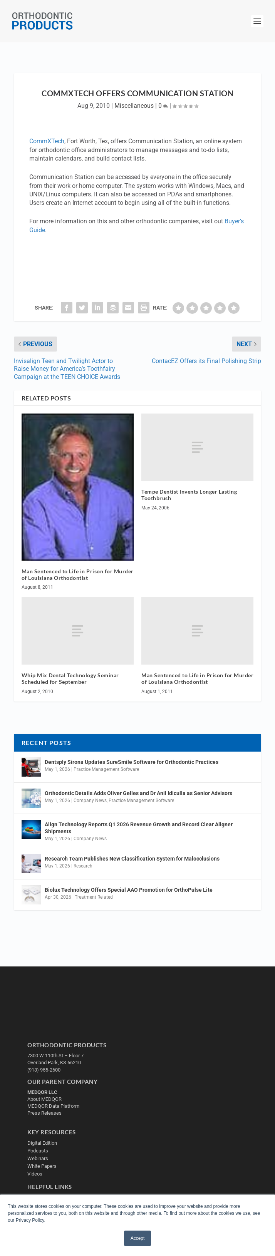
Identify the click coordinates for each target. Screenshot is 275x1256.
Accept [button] (138, 1238)
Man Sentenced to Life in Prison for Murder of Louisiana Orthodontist (78, 574)
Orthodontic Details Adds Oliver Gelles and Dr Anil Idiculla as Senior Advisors (138, 793)
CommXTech (46, 141)
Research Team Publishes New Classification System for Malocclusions (132, 859)
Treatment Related (94, 897)
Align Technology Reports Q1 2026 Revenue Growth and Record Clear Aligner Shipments (139, 827)
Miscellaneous (134, 105)
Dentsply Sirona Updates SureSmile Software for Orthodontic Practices (131, 762)
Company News (90, 800)
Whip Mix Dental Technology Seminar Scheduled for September (70, 678)
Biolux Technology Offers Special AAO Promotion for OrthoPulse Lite (129, 890)
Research (83, 866)
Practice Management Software (106, 769)
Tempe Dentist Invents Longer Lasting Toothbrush (189, 494)
